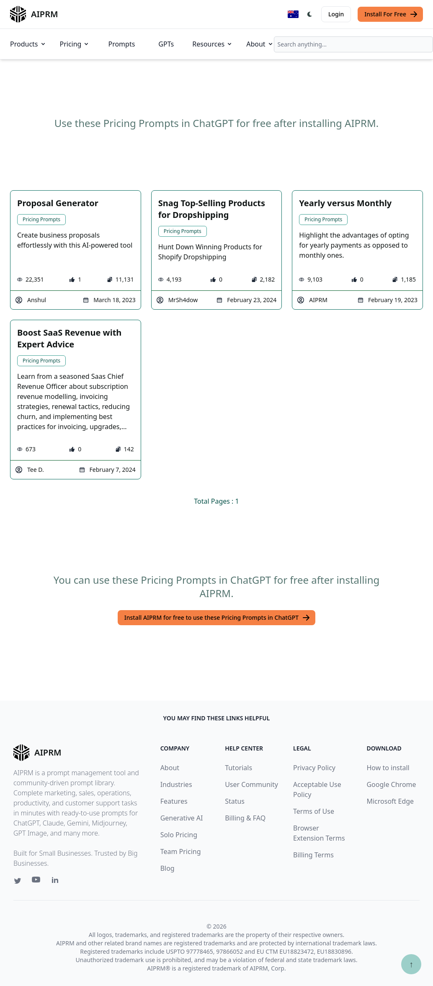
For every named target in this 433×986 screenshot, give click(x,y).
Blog (167, 868)
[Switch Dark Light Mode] (310, 14)
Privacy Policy (314, 767)
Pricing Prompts (41, 219)
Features (174, 801)
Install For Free (391, 14)
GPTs (166, 44)
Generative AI (181, 818)
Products (28, 44)
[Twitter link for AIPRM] (17, 881)
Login (336, 14)
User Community (251, 784)
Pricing (75, 44)
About (259, 44)
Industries (176, 784)
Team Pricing (180, 851)
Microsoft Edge (390, 801)
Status (235, 801)
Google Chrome (391, 784)
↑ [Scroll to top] (411, 964)
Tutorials (238, 767)
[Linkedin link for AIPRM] (57, 882)
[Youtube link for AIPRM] (37, 882)
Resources (212, 44)
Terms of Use (313, 811)
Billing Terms (313, 854)
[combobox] (353, 44)
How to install (387, 767)
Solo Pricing (178, 834)
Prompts (121, 44)
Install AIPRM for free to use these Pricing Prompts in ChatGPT (217, 617)
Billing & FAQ (245, 818)
